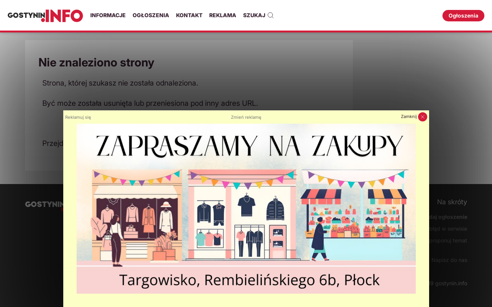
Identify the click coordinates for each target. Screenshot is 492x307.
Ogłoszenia (151, 15)
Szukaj (258, 15)
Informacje (108, 15)
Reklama (222, 15)
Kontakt (189, 15)
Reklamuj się (78, 117)
